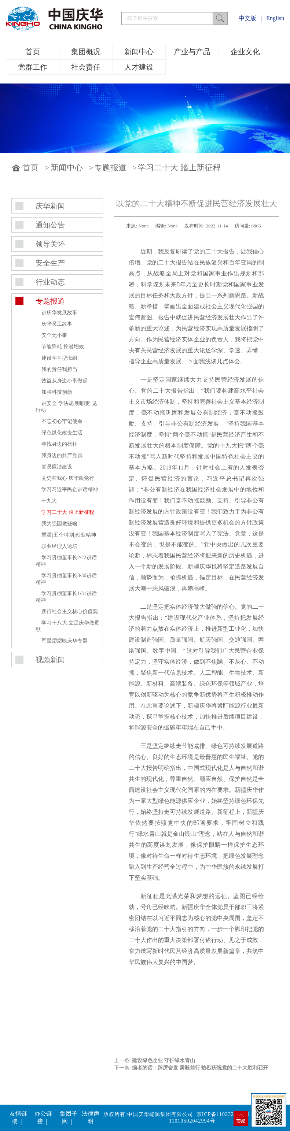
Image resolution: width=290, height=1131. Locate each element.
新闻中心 (139, 52)
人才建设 (139, 67)
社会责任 (85, 67)
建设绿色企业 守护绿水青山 (163, 1060)
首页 (32, 52)
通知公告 (50, 225)
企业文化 (245, 52)
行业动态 (50, 282)
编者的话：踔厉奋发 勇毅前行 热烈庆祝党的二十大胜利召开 (200, 1068)
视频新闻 (50, 660)
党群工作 (32, 67)
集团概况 (85, 52)
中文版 (247, 18)
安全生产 (50, 263)
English (275, 18)
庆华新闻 (50, 206)
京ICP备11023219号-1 (223, 1114)
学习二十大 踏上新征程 (179, 167)
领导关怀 (50, 244)
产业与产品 (192, 52)
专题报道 (110, 167)
